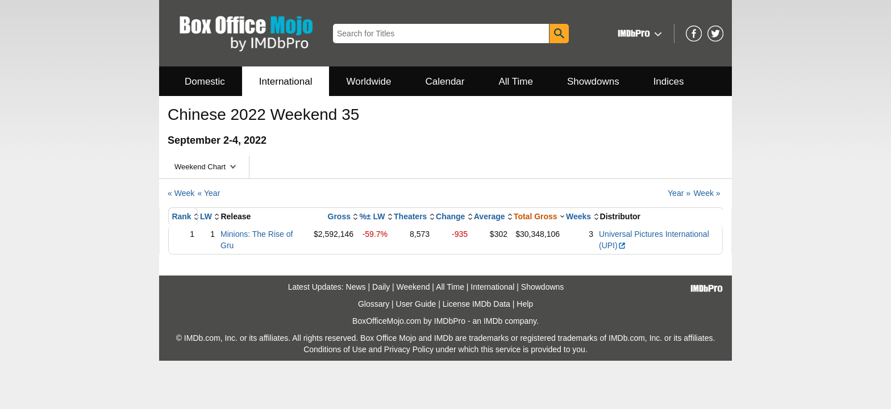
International (286, 81)
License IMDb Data (476, 303)
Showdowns (593, 81)
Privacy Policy (409, 349)
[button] (638, 33)
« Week (181, 193)
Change (450, 216)
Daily (381, 286)
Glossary (373, 303)
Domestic (205, 81)
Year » (679, 193)
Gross (339, 216)
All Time (516, 81)
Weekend (413, 286)
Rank (181, 216)
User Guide (416, 303)
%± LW (372, 216)
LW (206, 216)
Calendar (445, 81)
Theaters (410, 216)
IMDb (493, 320)
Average (489, 216)
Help (525, 303)
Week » (706, 193)
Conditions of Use (335, 349)
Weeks (578, 216)
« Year (209, 193)
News (356, 286)
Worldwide (368, 81)
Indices (668, 81)
